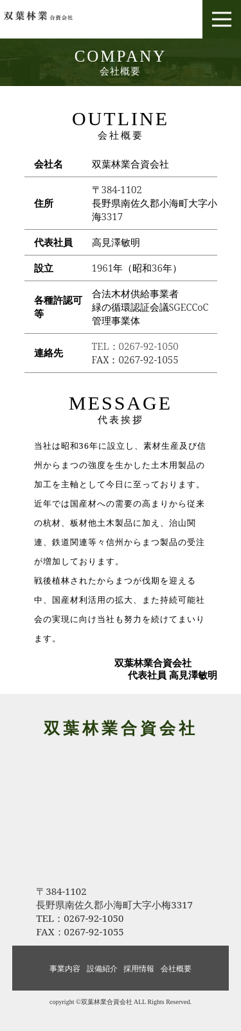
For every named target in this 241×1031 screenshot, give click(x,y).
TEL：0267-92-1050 (135, 346)
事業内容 (64, 968)
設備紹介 (102, 968)
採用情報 (138, 968)
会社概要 (176, 968)
